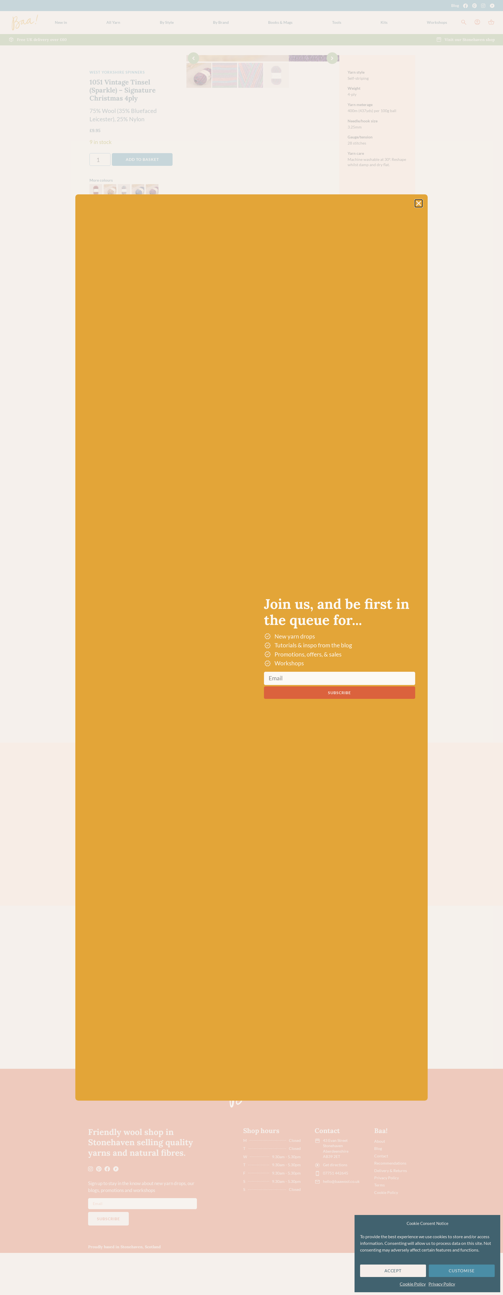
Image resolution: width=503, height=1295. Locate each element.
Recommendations (390, 1205)
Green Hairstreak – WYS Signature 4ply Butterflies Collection (277, 897)
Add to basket (142, 159)
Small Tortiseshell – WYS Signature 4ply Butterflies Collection (388, 897)
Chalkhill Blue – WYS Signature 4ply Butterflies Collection (333, 1060)
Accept (393, 1270)
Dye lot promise (287, 398)
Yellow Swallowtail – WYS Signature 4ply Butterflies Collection (222, 897)
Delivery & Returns (390, 1212)
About (379, 1183)
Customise (462, 1270)
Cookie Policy (413, 1283)
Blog (455, 5)
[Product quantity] (100, 159)
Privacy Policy (441, 1283)
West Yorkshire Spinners (117, 72)
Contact (381, 1198)
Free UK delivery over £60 (297, 385)
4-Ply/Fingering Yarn (166, 974)
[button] (113, 22)
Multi (129, 811)
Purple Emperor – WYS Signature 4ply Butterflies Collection (333, 897)
